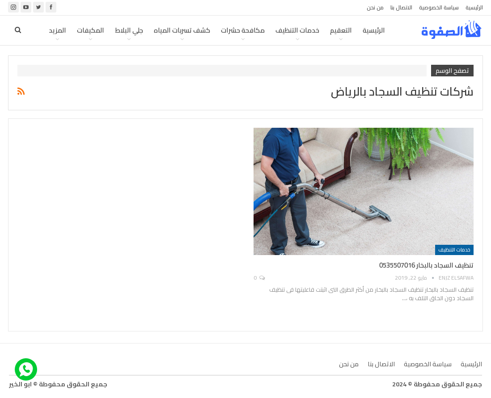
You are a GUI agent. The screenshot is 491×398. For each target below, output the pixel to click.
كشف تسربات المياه (182, 30)
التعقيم (341, 30)
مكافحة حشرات (243, 30)
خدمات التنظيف (297, 30)
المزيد (57, 30)
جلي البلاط (129, 30)
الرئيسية (474, 7)
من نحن (375, 7)
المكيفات (90, 30)
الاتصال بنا (401, 7)
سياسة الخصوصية (439, 7)
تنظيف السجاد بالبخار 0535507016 (426, 265)
